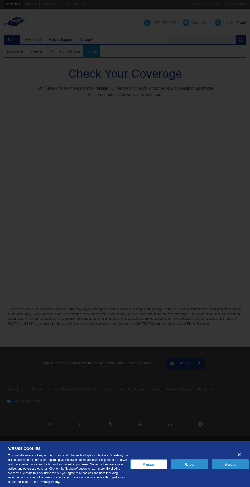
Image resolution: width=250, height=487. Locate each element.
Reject (189, 464)
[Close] (239, 454)
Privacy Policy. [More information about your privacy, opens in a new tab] (50, 482)
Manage (149, 464)
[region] (125, 464)
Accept (230, 464)
